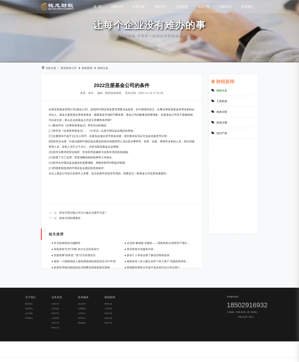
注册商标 (22, 357)
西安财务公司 (65, 68)
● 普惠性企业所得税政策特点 (230, 215)
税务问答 (223, 111)
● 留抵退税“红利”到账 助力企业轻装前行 (70, 274)
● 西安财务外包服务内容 (134, 274)
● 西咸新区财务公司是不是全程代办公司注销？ (147, 293)
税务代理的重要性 (65, 228)
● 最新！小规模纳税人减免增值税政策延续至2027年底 (79, 287)
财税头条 (99, 68)
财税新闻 (84, 68)
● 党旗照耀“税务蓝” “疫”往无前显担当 (69, 281)
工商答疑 (223, 101)
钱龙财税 (57, 6)
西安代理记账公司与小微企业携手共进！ (79, 223)
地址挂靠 (22, 352)
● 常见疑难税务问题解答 (61, 268)
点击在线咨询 (149, 47)
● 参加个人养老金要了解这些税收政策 (142, 281)
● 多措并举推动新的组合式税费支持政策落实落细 (76, 293)
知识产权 (223, 133)
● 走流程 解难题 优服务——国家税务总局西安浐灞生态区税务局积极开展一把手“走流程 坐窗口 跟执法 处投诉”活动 (188, 268)
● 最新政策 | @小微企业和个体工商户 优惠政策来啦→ (152, 287)
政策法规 (223, 122)
